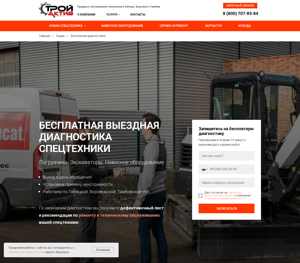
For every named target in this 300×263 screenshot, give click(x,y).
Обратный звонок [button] (240, 5)
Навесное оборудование (122, 26)
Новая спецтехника (66, 26)
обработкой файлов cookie (27, 252)
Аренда (244, 26)
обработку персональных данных (223, 194)
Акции (60, 36)
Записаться (226, 208)
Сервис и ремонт (174, 26)
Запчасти (213, 26)
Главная (44, 36)
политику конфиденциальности (225, 198)
